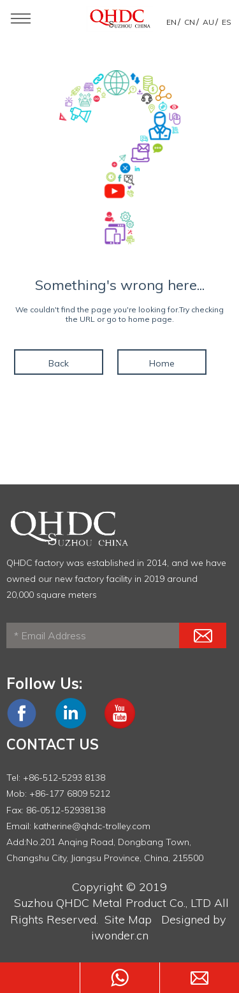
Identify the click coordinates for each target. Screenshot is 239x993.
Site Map (128, 919)
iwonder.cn (119, 935)
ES (226, 22)
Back (58, 363)
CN (189, 22)
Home (162, 363)
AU (208, 22)
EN (171, 22)
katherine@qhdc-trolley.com (92, 826)
